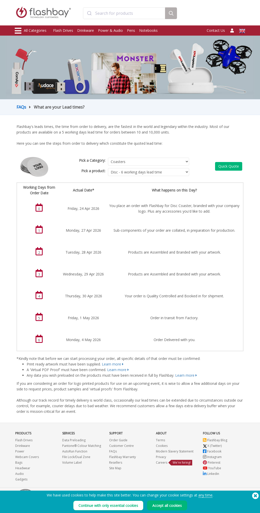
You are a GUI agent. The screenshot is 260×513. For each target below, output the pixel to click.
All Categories (30, 31)
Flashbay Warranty (122, 457)
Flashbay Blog (215, 440)
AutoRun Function (74, 451)
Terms (160, 440)
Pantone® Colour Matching (81, 446)
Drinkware (85, 30)
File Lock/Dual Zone (76, 457)
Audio (19, 474)
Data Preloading (74, 440)
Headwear (22, 468)
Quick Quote (228, 166)
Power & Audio (110, 30)
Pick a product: (93, 170)
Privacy (161, 457)
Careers (161, 462)
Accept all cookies (167, 505)
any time (205, 495)
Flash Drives (63, 30)
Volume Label (72, 462)
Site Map (115, 468)
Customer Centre (121, 446)
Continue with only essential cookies (108, 505)
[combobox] (124, 13)
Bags (18, 462)
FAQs (21, 107)
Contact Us (216, 30)
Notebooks (148, 30)
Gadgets (21, 479)
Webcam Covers (27, 457)
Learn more (111, 364)
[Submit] (89, 13)
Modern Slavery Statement (174, 451)
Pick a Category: (92, 160)
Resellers (115, 462)
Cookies (162, 446)
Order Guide (118, 440)
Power (19, 451)
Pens (131, 30)
